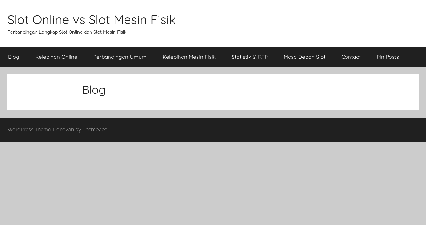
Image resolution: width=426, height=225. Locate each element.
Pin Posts (388, 56)
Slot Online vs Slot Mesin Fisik (91, 19)
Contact (351, 56)
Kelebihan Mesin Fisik (189, 56)
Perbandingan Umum (120, 56)
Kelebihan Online (56, 56)
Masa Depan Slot (305, 56)
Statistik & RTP (250, 56)
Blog (13, 56)
